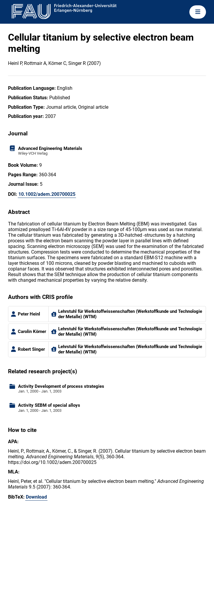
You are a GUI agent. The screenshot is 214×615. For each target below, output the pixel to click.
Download (36, 497)
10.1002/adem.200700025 (46, 194)
